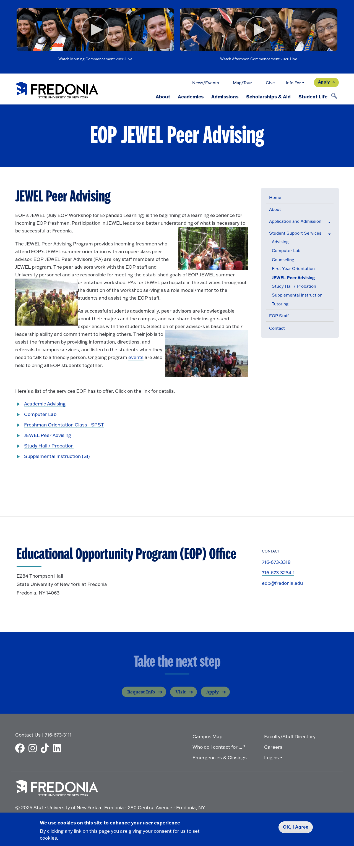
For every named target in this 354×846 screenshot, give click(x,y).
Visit (181, 696)
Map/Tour (242, 82)
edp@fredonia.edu (282, 583)
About (163, 96)
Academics (191, 96)
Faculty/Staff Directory (290, 736)
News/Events (205, 82)
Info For (293, 82)
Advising (280, 241)
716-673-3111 (58, 735)
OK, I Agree (295, 827)
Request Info (141, 696)
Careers (273, 747)
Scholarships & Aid (268, 96)
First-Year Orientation (293, 268)
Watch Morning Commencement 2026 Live (95, 59)
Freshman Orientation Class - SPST (64, 425)
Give (270, 82)
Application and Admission (295, 221)
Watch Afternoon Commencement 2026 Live (258, 59)
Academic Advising (45, 404)
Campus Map (207, 736)
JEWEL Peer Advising (293, 277)
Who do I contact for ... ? (218, 747)
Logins (271, 757)
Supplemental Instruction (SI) (57, 456)
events (136, 357)
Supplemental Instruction (297, 295)
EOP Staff (279, 315)
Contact (277, 328)
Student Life (312, 96)
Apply (324, 82)
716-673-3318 (276, 562)
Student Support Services (295, 233)
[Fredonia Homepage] (56, 90)
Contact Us (28, 735)
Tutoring (280, 304)
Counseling (283, 259)
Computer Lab (286, 250)
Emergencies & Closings (219, 757)
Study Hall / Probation (294, 286)
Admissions (224, 96)
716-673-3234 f (278, 572)
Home (275, 197)
